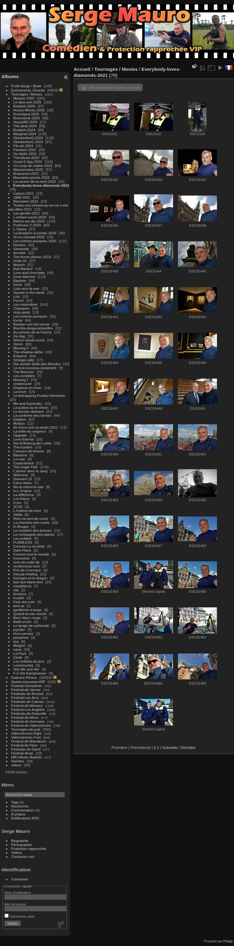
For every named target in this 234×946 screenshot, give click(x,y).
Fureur (18, 300)
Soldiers (20, 419)
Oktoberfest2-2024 (28, 138)
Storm (18, 344)
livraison (20, 594)
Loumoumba (23, 665)
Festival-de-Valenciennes (31, 725)
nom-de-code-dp (26, 562)
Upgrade (20, 435)
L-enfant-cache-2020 (30, 217)
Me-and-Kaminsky (27, 403)
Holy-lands (21, 312)
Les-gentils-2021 (26, 213)
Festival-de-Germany (28, 721)
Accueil (82, 69)
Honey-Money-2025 (29, 110)
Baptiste (20, 280)
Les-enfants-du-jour (28, 661)
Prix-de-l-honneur (27, 570)
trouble (18, 598)
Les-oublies (22, 538)
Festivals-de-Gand (26, 749)
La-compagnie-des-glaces (34, 534)
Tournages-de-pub (26, 729)
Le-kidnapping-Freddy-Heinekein (39, 395)
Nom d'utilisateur (18, 892)
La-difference (23, 495)
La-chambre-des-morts (31, 522)
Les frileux (21, 499)
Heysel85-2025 (25, 122)
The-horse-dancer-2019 (32, 257)
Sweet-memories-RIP (28, 682)
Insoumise (21, 558)
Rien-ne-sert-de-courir (30, 518)
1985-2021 (21, 197)
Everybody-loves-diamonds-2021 (41, 185)
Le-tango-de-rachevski (31, 626)
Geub (17, 284)
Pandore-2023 (24, 150)
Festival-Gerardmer (26, 686)
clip (16, 590)
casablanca (22, 586)
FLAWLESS (22, 542)
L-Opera (20, 229)
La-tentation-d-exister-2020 (34, 233)
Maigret (19, 645)
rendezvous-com (26, 566)
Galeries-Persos (24, 677)
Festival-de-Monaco (27, 705)
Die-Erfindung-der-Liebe (32, 443)
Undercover (22, 384)
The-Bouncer (23, 372)
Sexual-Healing (25, 574)
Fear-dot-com (24, 602)
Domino (19, 245)
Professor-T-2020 (27, 225)
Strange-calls (23, 360)
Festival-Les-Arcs (25, 698)
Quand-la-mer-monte (30, 614)
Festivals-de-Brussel (27, 694)
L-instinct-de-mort (27, 511)
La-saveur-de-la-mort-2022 (34, 181)
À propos (18, 814)
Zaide (17, 657)
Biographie (19, 841)
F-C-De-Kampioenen (30, 673)
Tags (15, 802)
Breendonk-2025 (26, 118)
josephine (21, 637)
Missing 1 (21, 380)
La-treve (20, 392)
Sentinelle (21, 249)
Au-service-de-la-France (32, 332)
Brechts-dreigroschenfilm (33, 328)
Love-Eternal (23, 439)
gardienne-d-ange (27, 610)
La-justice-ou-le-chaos (31, 407)
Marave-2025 (23, 98)
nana (17, 649)
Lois (16, 296)
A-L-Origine (22, 491)
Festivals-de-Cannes (27, 701)
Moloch (19, 265)
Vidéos (16, 852)
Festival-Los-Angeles (28, 709)
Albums (10, 76)
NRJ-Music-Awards (26, 757)
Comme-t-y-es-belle (29, 546)
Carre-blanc (22, 483)
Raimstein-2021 (25, 201)
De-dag (19, 336)
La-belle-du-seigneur (29, 431)
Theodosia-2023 (26, 158)
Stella (17, 514)
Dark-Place (22, 550)
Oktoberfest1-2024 (28, 142)
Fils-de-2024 (23, 146)
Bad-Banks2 (23, 269)
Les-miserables (25, 304)
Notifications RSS (25, 818)
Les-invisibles (24, 376)
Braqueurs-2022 (26, 173)
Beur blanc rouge (27, 618)
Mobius (19, 423)
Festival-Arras (22, 753)
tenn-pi (18, 606)
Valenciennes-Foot (26, 737)
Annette (19, 253)
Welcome (20, 475)
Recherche (20, 806)
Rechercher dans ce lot (114, 87)
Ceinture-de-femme (28, 451)
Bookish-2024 (24, 130)
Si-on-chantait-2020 (29, 237)
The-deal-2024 (25, 126)
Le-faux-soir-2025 (27, 102)
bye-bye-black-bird (28, 582)
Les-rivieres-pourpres (30, 316)
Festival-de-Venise (26, 690)
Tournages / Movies (26, 94)
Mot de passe (15, 904)
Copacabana (23, 463)
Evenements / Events (28, 90)
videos (16, 765)
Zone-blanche (24, 277)
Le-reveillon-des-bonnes (32, 530)
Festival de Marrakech (29, 741)
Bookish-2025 (24, 106)
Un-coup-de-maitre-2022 (32, 165)
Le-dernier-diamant (28, 411)
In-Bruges (21, 526)
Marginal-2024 (24, 134)
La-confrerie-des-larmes (32, 415)
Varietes (17, 761)
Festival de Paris (24, 745)
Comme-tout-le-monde (31, 554)
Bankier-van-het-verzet (31, 324)
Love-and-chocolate (29, 273)
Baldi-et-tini (22, 622)
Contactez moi (22, 856)
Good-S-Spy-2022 (27, 162)
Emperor (20, 356)
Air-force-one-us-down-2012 (35, 427)
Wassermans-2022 (28, 169)
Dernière (188, 747)
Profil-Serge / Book (26, 86)
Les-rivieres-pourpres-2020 (34, 241)
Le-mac (19, 459)
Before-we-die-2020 (29, 221)
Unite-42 (20, 261)
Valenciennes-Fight (26, 733)
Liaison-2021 (23, 193)
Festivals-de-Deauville (29, 713)
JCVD (18, 507)
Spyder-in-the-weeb (29, 292)
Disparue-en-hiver (27, 388)
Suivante (170, 747)
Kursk (18, 320)
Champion (21, 308)
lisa (16, 641)
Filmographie (21, 845)
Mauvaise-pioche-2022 (31, 177)
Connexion (19, 879)
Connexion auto (20, 916)
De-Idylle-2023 (25, 154)
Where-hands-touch (29, 340)
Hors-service (23, 633)
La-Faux (20, 653)
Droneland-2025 (26, 114)
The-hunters (23, 447)
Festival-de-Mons (25, 717)
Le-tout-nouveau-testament (34, 368)
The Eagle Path (25, 467)
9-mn (17, 503)
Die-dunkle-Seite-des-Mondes (37, 364)
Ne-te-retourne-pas (28, 487)
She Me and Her (26, 669)
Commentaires (23, 810)
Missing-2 (21, 348)
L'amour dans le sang (30, 471)
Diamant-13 (22, 479)
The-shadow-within (28, 352)
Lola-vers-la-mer (26, 288)
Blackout (20, 455)
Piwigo (228, 941)
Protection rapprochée (29, 849)
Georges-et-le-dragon (30, 578)
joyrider (19, 629)
